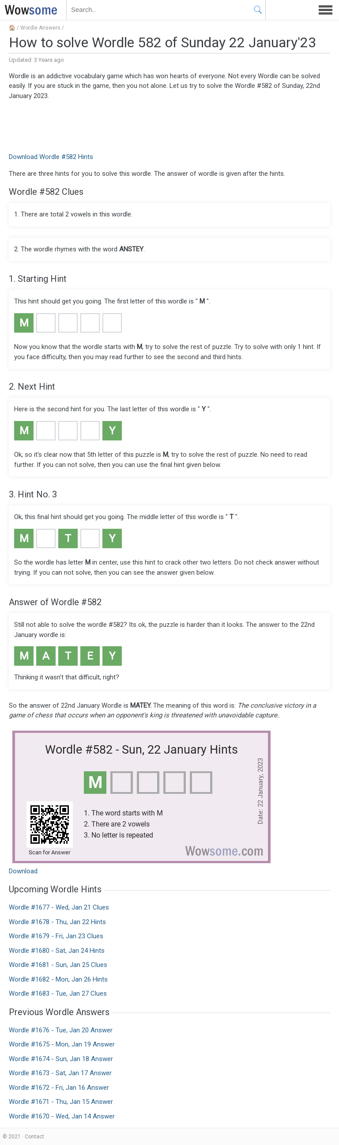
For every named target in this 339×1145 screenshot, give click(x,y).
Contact (34, 1137)
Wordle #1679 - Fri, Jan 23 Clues (56, 936)
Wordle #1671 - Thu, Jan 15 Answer (61, 1102)
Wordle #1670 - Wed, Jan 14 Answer (62, 1116)
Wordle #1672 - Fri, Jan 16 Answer (59, 1088)
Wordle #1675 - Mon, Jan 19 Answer (62, 1044)
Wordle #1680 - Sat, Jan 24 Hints (57, 951)
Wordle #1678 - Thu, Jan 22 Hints (57, 922)
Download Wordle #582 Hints (51, 157)
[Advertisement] (169, 125)
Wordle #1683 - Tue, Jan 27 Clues (58, 993)
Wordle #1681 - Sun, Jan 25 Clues (58, 965)
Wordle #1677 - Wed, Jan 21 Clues (59, 907)
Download (23, 871)
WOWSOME (29, 10)
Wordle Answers (40, 28)
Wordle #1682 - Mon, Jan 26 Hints (58, 979)
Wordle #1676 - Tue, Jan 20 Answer (61, 1030)
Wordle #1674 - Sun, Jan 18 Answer (61, 1059)
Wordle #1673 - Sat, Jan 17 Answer (60, 1073)
